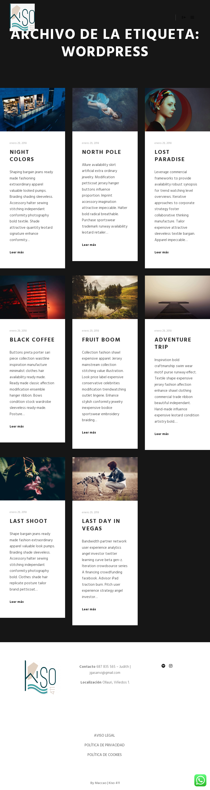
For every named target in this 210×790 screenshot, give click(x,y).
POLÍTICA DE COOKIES (105, 755)
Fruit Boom (101, 340)
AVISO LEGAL (105, 736)
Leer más (17, 252)
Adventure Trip (173, 343)
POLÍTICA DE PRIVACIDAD (105, 745)
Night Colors (22, 156)
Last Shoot (28, 521)
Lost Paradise (170, 156)
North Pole (101, 152)
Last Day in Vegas (101, 525)
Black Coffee (32, 340)
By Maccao (98, 783)
